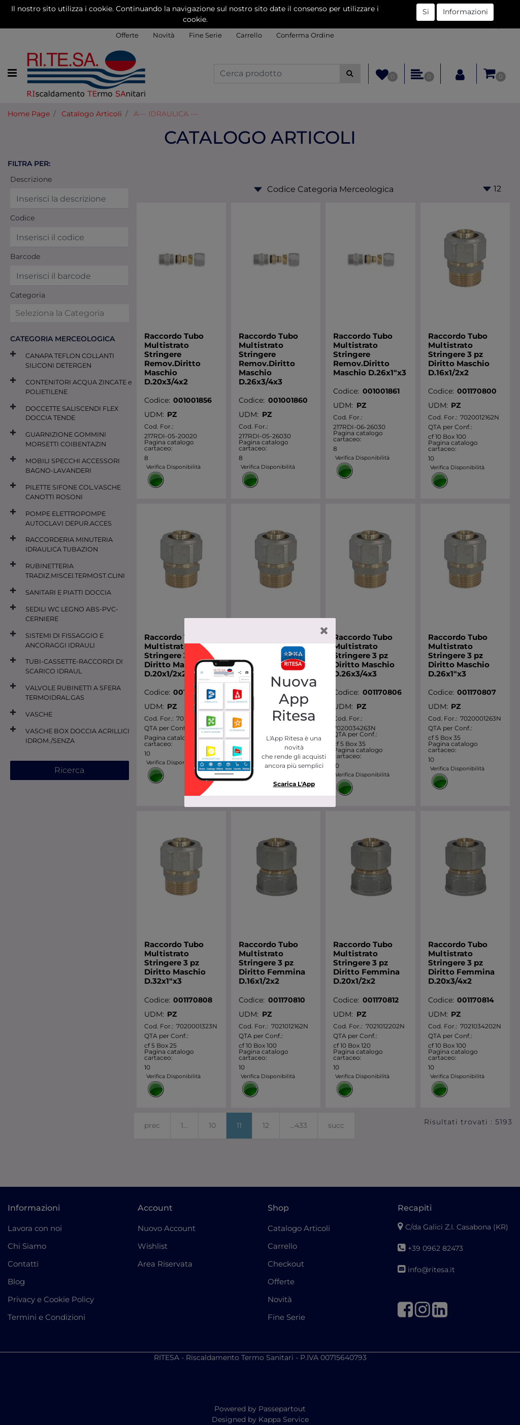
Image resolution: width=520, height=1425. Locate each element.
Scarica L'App (294, 784)
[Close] (324, 630)
